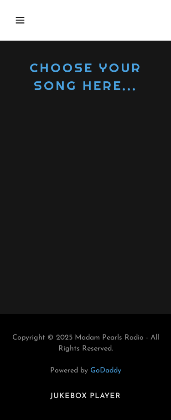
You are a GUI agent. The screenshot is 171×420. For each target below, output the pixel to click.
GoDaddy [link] (105, 370)
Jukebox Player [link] (85, 396)
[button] (28, 20)
